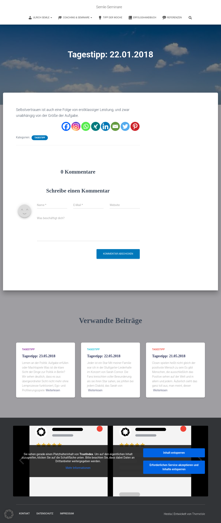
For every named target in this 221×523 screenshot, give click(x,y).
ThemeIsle (198, 514)
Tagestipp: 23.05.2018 (39, 356)
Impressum (67, 513)
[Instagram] (75, 126)
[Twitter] (125, 126)
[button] (9, 514)
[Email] (115, 126)
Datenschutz (45, 513)
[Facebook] (66, 126)
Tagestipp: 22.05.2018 (103, 356)
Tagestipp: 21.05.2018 (168, 356)
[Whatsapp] (85, 126)
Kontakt (24, 513)
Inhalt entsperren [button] (174, 452)
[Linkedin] (105, 126)
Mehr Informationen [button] (78, 467)
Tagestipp (39, 138)
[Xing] (95, 126)
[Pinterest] (135, 126)
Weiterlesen (53, 390)
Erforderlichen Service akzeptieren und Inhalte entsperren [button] (173, 467)
